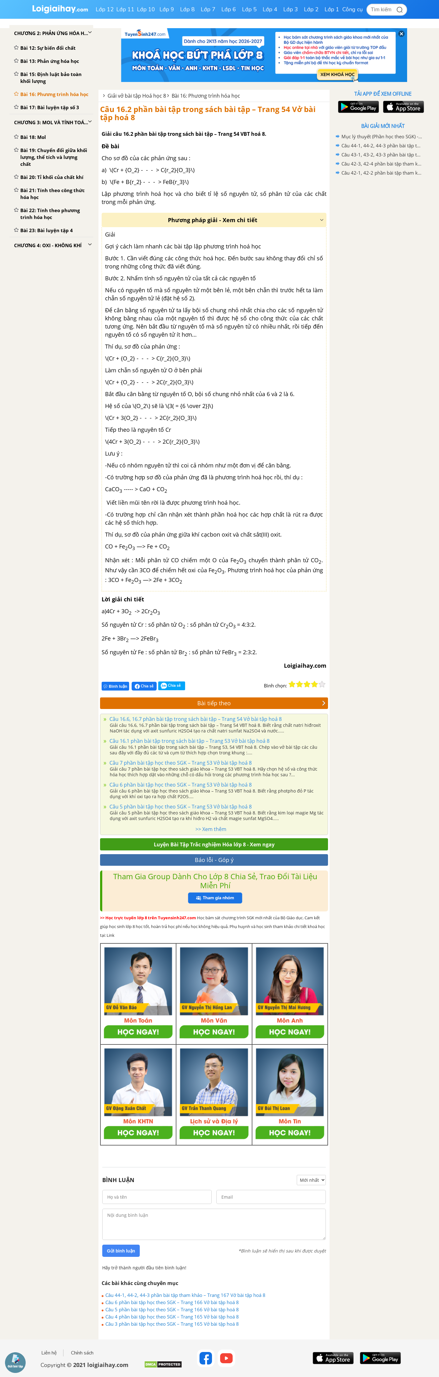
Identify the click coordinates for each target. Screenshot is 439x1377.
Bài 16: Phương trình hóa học (206, 95)
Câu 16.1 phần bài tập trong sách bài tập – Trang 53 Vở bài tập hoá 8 (189, 740)
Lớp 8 (187, 9)
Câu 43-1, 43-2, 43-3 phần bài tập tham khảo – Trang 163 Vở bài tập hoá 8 (381, 154)
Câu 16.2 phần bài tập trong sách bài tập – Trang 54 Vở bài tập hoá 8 (207, 113)
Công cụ (352, 9)
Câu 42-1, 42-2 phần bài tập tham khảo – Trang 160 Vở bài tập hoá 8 (381, 173)
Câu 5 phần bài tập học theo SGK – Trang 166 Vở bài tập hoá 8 (172, 1309)
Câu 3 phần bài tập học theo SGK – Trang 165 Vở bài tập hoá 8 (172, 1324)
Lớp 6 (228, 9)
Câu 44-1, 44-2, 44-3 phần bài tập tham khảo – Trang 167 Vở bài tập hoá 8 (185, 1295)
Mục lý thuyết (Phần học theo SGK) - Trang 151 (381, 136)
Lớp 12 (105, 9)
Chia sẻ (144, 686)
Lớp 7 (208, 9)
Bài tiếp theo (261, 703)
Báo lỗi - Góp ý (214, 860)
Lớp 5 (249, 9)
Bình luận (115, 686)
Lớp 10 (146, 9)
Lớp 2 (311, 9)
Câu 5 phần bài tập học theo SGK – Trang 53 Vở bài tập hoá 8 (180, 806)
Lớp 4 (270, 9)
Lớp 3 (290, 9)
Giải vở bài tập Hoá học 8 (137, 95)
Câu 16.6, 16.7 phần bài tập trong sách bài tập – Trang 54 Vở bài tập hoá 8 (195, 719)
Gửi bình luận (121, 1250)
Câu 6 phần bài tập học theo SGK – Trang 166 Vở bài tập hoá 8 (172, 1302)
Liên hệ (49, 1352)
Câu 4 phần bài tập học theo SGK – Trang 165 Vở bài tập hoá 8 (172, 1316)
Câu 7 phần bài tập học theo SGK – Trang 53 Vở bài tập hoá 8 (180, 762)
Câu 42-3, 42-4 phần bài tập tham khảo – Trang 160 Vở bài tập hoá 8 (381, 164)
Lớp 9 (166, 9)
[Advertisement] (383, 277)
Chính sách (82, 1352)
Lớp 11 (125, 9)
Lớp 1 (332, 9)
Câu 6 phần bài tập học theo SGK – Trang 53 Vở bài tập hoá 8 (180, 784)
